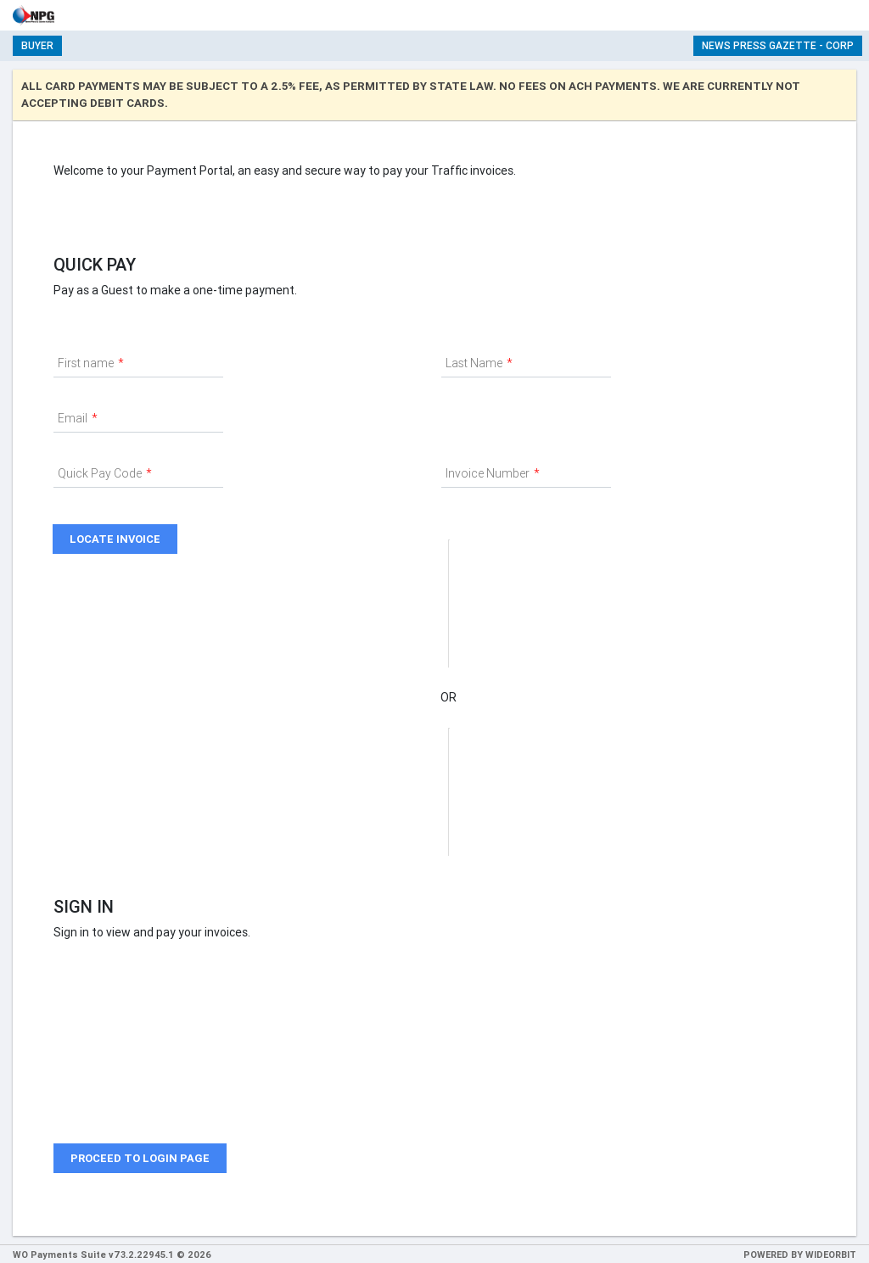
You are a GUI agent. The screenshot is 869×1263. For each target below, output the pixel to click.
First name (86, 363)
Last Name (474, 363)
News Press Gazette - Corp (778, 45)
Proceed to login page (140, 1158)
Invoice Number (488, 473)
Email (72, 418)
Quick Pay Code (100, 473)
